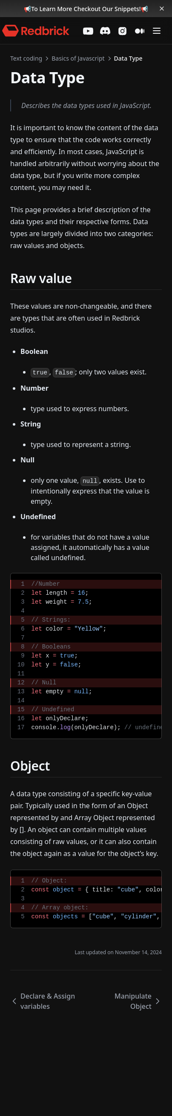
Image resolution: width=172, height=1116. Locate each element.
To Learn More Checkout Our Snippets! (85, 9)
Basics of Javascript (78, 58)
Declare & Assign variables (42, 1001)
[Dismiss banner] (162, 8)
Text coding (26, 58)
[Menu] (157, 31)
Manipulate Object (138, 1001)
